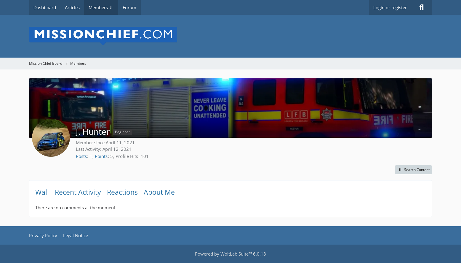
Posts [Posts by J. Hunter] (81, 156)
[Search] (421, 7)
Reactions (122, 192)
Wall (42, 192)
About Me (159, 192)
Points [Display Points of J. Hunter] (101, 156)
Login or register (390, 7)
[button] (413, 169)
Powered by (230, 254)
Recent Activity (78, 192)
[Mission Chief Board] (230, 36)
